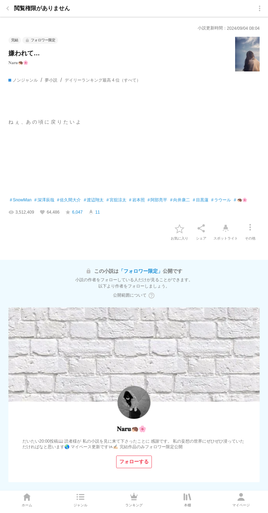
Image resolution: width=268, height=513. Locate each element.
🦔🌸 (240, 200)
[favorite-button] (179, 228)
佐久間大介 (69, 200)
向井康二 (180, 200)
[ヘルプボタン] (151, 295)
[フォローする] (134, 462)
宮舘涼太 (116, 200)
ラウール (221, 200)
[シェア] (201, 228)
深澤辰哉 (44, 200)
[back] (7, 8)
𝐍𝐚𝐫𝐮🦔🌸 (18, 62)
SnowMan (20, 200)
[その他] (250, 228)
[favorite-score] (74, 212)
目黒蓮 (201, 200)
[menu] (259, 8)
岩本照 (137, 200)
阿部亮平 (158, 200)
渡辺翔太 (94, 200)
